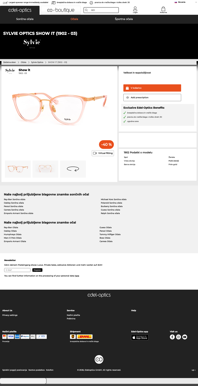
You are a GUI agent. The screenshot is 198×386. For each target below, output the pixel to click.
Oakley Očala (10, 233)
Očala (23, 64)
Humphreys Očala (12, 236)
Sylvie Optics (37, 64)
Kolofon (49, 372)
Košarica (163, 12)
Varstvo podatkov (36, 372)
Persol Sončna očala (13, 208)
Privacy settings (9, 317)
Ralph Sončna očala (110, 215)
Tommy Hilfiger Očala (110, 236)
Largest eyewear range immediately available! (28, 2)
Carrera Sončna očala (14, 212)
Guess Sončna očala (110, 212)
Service (70, 312)
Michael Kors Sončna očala (113, 201)
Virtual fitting (103, 155)
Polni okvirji (174, 163)
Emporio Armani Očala (15, 243)
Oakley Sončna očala (14, 205)
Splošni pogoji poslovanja (14, 372)
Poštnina (71, 321)
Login (135, 12)
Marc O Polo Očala (13, 240)
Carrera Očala (106, 243)
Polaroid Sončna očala (111, 205)
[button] (20, 10)
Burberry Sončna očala (112, 208)
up (194, 372)
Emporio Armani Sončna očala (18, 215)
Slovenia (181, 2)
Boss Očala (105, 240)
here (77, 278)
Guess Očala (106, 229)
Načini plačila (73, 317)
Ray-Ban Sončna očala (14, 201)
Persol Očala (106, 233)
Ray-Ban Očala (11, 229)
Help (133, 312)
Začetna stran (9, 64)
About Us (7, 312)
